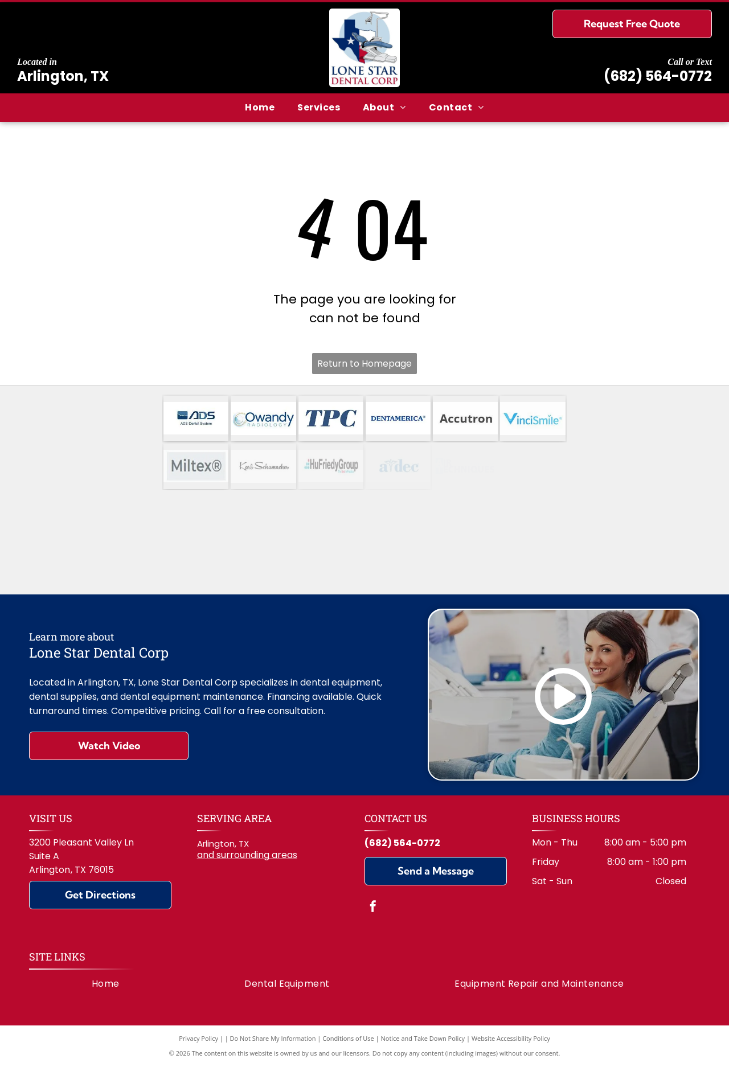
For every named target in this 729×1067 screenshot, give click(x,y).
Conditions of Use (348, 1038)
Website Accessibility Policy (511, 1038)
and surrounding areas (247, 854)
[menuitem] (260, 107)
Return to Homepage (364, 363)
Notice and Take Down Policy (423, 1038)
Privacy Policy (198, 1038)
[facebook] (373, 908)
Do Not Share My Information (273, 1038)
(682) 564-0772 (658, 76)
